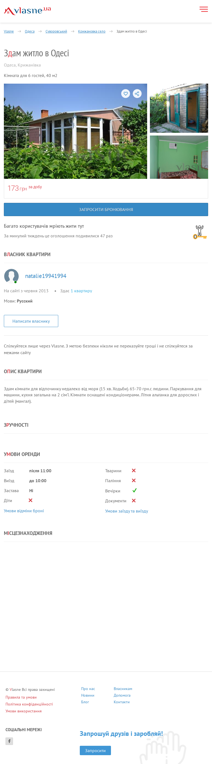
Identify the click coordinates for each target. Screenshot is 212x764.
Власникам (123, 689)
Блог (85, 702)
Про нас (88, 689)
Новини (87, 696)
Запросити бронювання (106, 209)
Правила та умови (21, 697)
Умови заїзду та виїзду (126, 511)
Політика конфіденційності (29, 704)
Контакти (122, 702)
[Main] (27, 11)
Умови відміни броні (24, 510)
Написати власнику (31, 321)
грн (23, 189)
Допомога (122, 696)
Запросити (95, 750)
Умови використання (24, 711)
